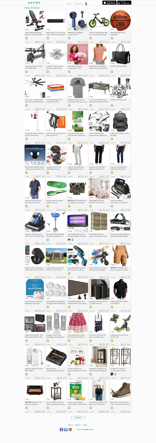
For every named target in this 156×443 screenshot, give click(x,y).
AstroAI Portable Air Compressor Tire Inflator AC (119, 202)
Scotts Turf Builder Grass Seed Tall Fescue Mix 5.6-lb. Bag (76, 135)
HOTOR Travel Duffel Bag (119, 66)
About (70, 425)
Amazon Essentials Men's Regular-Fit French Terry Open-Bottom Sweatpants (97, 169)
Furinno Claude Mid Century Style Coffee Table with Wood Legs (98, 102)
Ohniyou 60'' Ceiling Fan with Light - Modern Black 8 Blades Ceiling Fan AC (34, 102)
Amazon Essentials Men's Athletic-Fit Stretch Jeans (119, 168)
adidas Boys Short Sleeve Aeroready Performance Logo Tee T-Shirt (77, 102)
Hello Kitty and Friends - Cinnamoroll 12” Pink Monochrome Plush (75, 68)
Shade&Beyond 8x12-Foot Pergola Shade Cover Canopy (77, 302)
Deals (69, 4)
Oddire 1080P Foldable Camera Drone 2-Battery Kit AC (98, 135)
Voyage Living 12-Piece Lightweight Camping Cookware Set (53, 169)
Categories (78, 4)
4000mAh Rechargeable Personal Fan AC (75, 34)
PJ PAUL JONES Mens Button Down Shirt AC (119, 302)
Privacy (78, 425)
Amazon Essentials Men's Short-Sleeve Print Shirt (33, 202)
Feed (85, 425)
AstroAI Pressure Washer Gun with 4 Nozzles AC (56, 134)
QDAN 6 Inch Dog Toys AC (119, 100)
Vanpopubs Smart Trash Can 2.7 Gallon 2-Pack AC (98, 302)
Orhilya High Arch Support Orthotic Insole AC (54, 202)
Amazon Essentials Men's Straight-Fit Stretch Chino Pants (76, 169)
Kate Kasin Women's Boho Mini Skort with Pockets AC (76, 336)
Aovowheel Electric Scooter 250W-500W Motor (33, 67)
